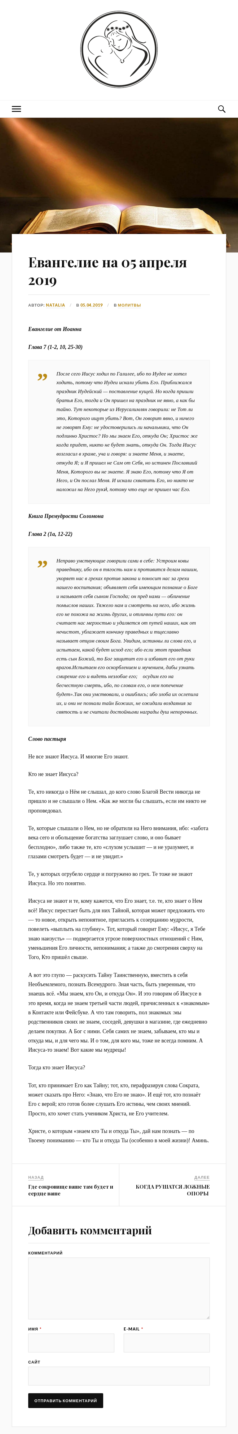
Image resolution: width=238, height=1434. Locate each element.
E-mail (133, 1329)
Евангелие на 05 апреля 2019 (107, 270)
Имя (35, 1329)
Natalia (55, 305)
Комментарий (45, 1253)
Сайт (34, 1362)
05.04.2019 (91, 305)
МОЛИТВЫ (129, 305)
